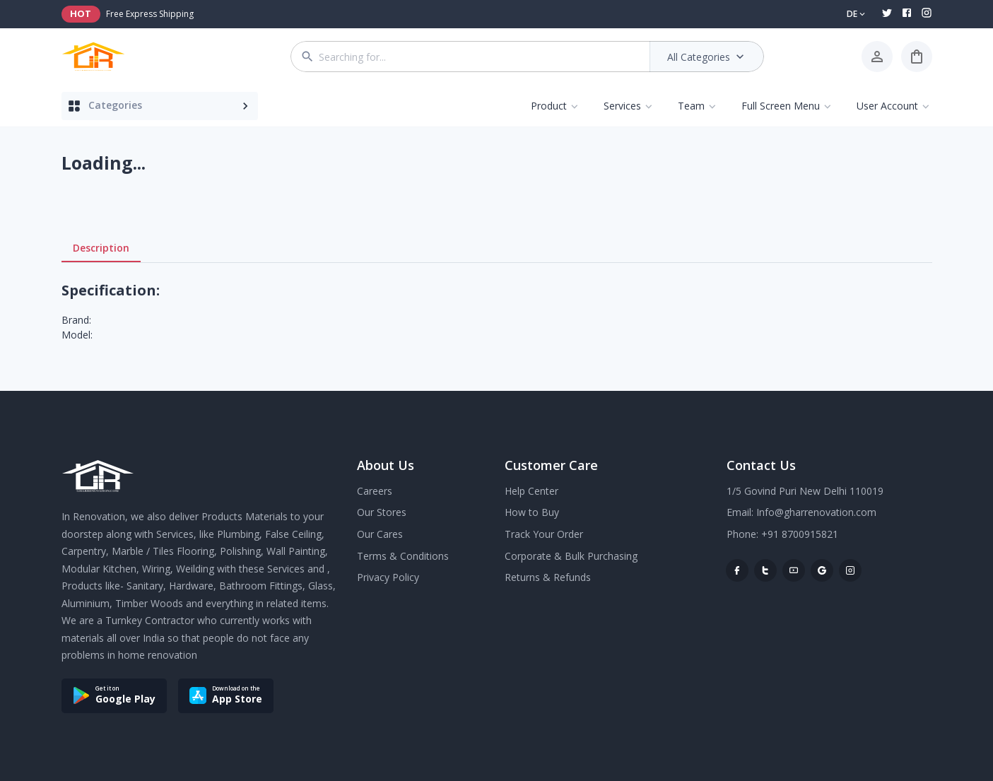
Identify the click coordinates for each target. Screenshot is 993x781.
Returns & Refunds (548, 577)
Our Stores (381, 512)
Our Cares (380, 534)
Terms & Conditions (403, 556)
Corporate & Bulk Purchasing (571, 556)
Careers (374, 491)
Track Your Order (544, 534)
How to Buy (532, 512)
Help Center (531, 491)
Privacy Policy (388, 577)
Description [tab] (101, 248)
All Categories (707, 56)
